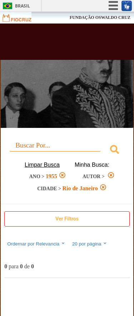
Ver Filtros (67, 219)
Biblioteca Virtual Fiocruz (57, 44)
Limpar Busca (42, 165)
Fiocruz (21, 18)
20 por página (90, 244)
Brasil (22, 6)
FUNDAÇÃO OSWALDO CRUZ (100, 17)
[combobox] (67, 150)
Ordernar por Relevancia (36, 244)
